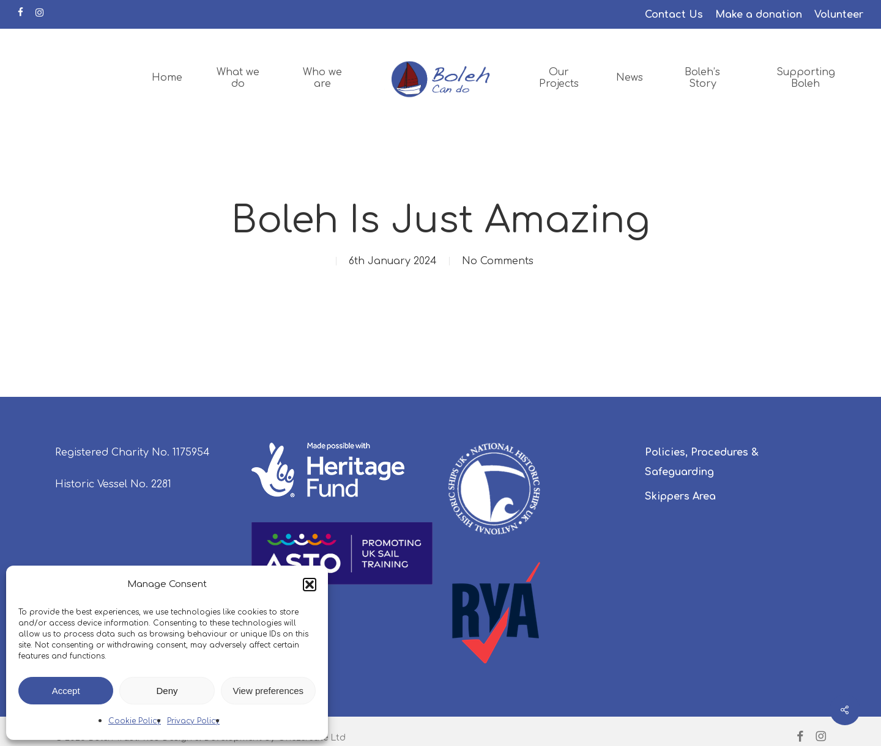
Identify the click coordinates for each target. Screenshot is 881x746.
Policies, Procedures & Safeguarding (702, 462)
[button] (309, 584)
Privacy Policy (193, 721)
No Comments (497, 261)
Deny (166, 690)
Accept (66, 690)
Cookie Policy (134, 721)
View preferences (268, 690)
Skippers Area (680, 496)
